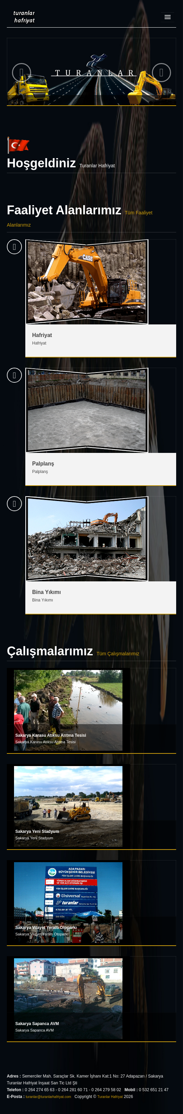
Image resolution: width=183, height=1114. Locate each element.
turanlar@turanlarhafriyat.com (48, 1097)
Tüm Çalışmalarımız (117, 653)
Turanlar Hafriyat (21, 17)
